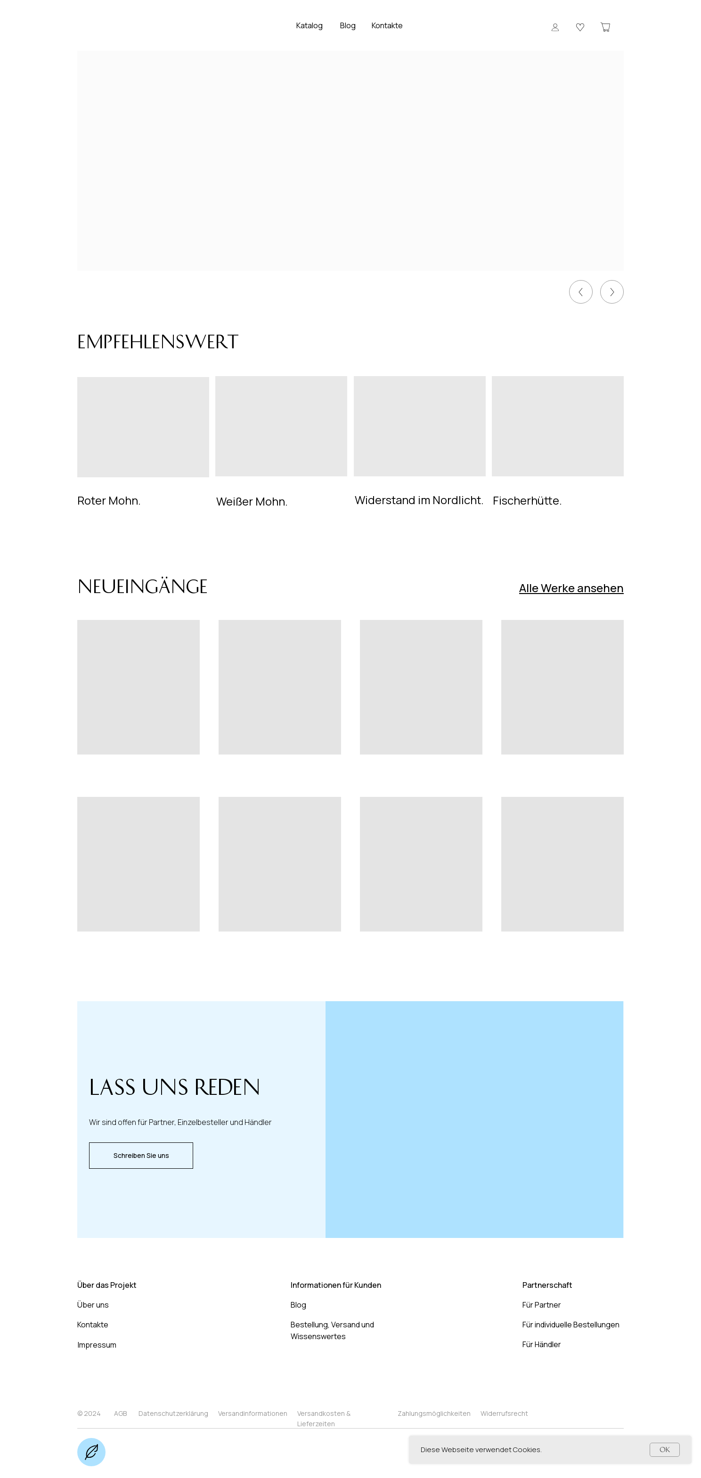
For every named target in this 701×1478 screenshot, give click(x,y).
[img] (612, 292)
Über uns (93, 1305)
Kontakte (387, 25)
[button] (555, 27)
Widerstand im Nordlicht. (419, 499)
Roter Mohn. (109, 500)
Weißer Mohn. (252, 501)
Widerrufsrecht (504, 1413)
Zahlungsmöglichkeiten (434, 1413)
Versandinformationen (252, 1413)
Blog (348, 25)
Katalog (309, 25)
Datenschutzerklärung (173, 1413)
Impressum (97, 1345)
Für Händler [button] (541, 1344)
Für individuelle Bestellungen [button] (570, 1324)
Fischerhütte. (527, 500)
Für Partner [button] (541, 1305)
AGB (120, 1413)
